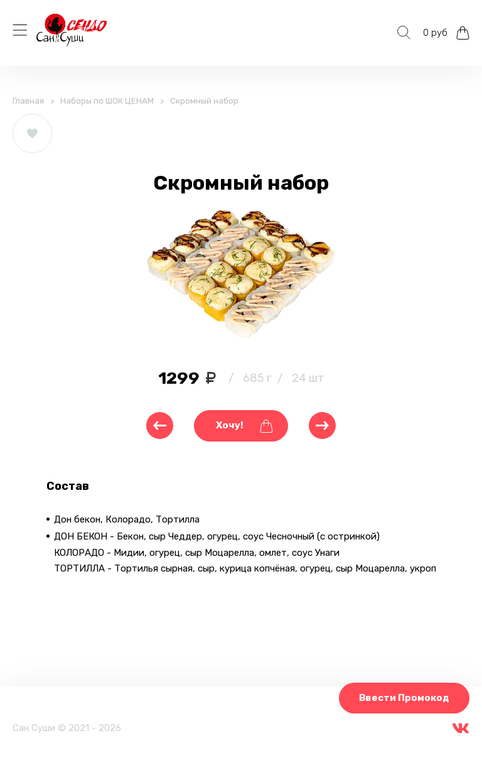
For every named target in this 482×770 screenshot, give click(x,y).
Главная (28, 101)
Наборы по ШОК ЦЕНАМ (107, 101)
